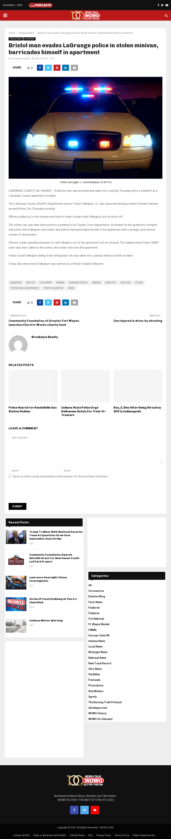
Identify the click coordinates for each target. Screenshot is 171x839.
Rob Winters (95, 691)
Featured (94, 607)
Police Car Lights (70, 182)
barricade (16, 283)
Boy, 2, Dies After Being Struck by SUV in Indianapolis (137, 409)
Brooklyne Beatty (21, 58)
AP (90, 585)
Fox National (96, 618)
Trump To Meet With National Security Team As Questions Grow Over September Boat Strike (56, 535)
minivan (96, 283)
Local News (29, 39)
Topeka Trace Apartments (25, 288)
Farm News (95, 602)
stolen (139, 283)
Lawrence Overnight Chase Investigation (48, 579)
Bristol (30, 283)
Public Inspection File (144, 835)
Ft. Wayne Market (98, 624)
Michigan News (97, 652)
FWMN (92, 629)
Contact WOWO (21, 835)
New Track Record (99, 663)
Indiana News (16, 39)
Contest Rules (77, 835)
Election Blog (96, 596)
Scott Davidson (91, 182)
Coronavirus (96, 590)
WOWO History (97, 713)
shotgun (125, 283)
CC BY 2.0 (105, 182)
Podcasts (94, 679)
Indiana (60, 283)
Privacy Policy (103, 835)
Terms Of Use (122, 835)
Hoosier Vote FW (98, 635)
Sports (92, 696)
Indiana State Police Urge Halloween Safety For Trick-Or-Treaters (83, 411)
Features (93, 613)
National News (97, 657)
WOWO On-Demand (100, 719)
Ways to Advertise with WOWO (49, 835)
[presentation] (38, 491)
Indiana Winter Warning (46, 620)
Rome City (110, 283)
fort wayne (46, 283)
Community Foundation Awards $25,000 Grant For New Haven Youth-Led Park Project (54, 558)
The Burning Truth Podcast (105, 702)
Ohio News (95, 668)
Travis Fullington (53, 288)
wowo (71, 288)
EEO (90, 835)
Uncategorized (97, 707)
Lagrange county (78, 283)
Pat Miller (94, 674)
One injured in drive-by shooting (137, 321)
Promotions (95, 685)
